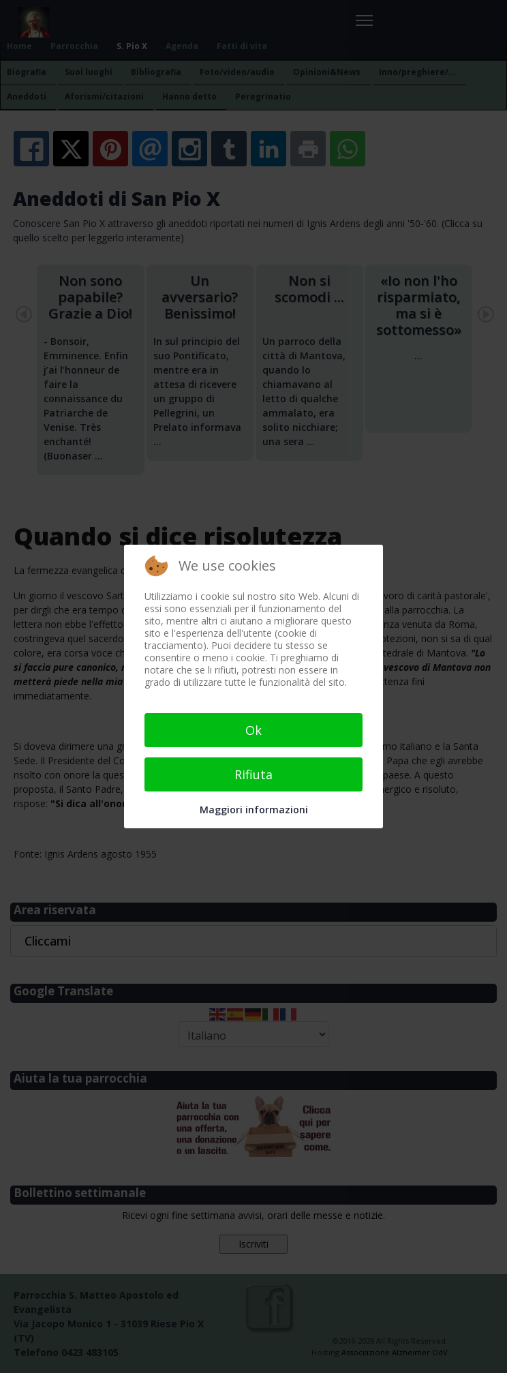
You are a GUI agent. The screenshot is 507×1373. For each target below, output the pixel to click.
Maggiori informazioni (254, 809)
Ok (253, 730)
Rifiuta (253, 774)
